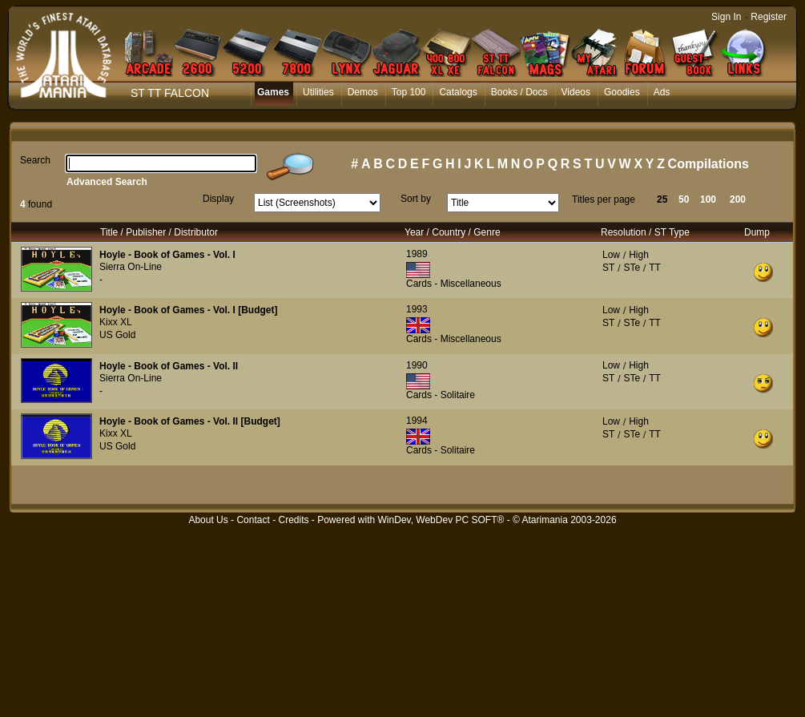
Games (273, 92)
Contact (252, 520)
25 (662, 199)
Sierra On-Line (130, 266)
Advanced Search (106, 181)
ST (608, 267)
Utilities (318, 92)
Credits (293, 520)
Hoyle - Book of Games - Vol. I (167, 254)
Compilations (708, 164)
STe (631, 267)
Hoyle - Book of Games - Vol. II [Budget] (189, 421)
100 (708, 199)
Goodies (622, 92)
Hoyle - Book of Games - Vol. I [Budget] (188, 310)
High (639, 254)
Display (218, 198)
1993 (417, 309)
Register (769, 16)
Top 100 (409, 92)
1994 (417, 420)
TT (655, 267)
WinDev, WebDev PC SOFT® (441, 520)
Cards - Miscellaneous (453, 283)
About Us (207, 520)
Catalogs (458, 92)
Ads (662, 92)
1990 (417, 365)
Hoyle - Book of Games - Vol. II (168, 366)
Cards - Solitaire (440, 395)
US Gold (117, 334)
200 (738, 199)
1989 (417, 254)
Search (35, 160)
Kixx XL (115, 322)
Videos (575, 92)
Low (611, 254)
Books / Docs (519, 92)
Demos (363, 92)
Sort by (415, 198)
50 (683, 199)
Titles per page (603, 199)
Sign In (726, 16)
